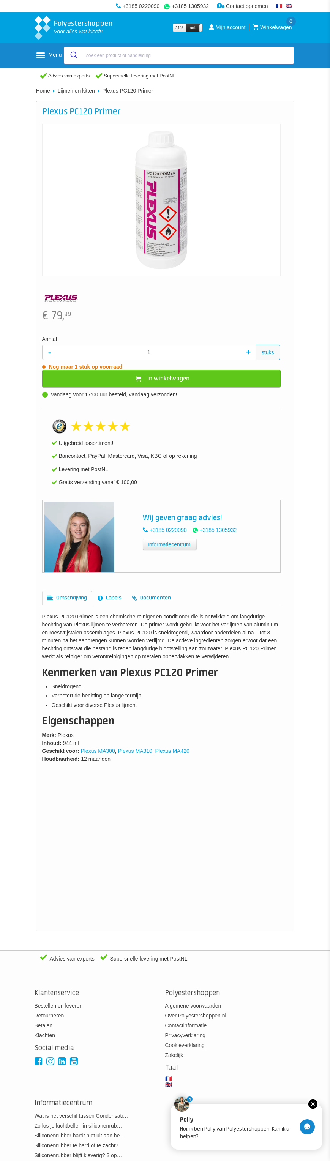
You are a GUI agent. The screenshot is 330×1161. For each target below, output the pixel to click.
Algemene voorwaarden (193, 1006)
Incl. (192, 27)
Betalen (43, 1025)
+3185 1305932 (190, 6)
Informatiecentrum (169, 544)
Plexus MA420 (172, 751)
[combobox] (179, 55)
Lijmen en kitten (76, 91)
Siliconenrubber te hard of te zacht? (76, 1145)
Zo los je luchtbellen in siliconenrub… (78, 1126)
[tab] (67, 598)
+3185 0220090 (141, 6)
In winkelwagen (162, 378)
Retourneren (49, 1016)
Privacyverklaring (185, 1035)
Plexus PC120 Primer (127, 91)
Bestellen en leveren (59, 1006)
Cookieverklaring (185, 1045)
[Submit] (73, 55)
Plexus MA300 (98, 751)
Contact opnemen (242, 6)
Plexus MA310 (135, 751)
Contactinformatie (186, 1025)
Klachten (45, 1035)
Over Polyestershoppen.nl (195, 1016)
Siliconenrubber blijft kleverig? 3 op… (78, 1155)
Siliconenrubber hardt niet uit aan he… (80, 1136)
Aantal (49, 339)
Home (43, 91)
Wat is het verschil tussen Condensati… (81, 1116)
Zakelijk (174, 1055)
